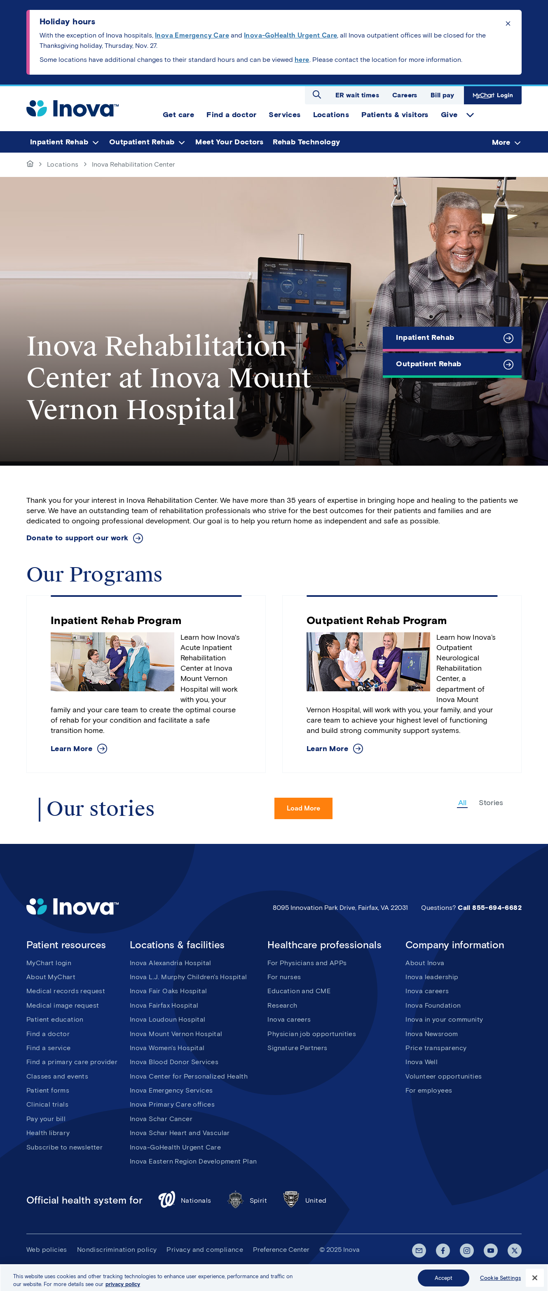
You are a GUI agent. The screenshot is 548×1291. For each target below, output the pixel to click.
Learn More (71, 748)
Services (284, 114)
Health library (48, 1133)
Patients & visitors (395, 114)
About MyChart (50, 977)
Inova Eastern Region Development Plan (193, 1161)
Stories (491, 803)
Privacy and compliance (204, 1249)
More (501, 142)
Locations (331, 114)
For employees (428, 1090)
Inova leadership (431, 977)
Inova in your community (444, 1019)
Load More (303, 808)
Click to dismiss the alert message (508, 23)
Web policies (46, 1249)
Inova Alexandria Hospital (170, 963)
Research (282, 1005)
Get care (178, 114)
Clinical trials (47, 1104)
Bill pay (442, 95)
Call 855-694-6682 (490, 908)
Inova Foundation (433, 1005)
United (304, 1200)
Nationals (184, 1200)
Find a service (48, 1048)
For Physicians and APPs (307, 963)
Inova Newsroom (431, 1034)
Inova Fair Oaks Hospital (168, 991)
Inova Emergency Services (171, 1090)
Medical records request (65, 991)
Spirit (246, 1200)
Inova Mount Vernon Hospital (176, 1034)
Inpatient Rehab (59, 141)
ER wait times (357, 95)
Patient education (55, 1019)
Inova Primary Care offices (172, 1104)
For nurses (284, 977)
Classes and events (57, 1076)
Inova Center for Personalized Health (189, 1076)
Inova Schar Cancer (161, 1119)
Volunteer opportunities (443, 1076)
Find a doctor (231, 114)
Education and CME (298, 991)
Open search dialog (317, 94)
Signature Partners (297, 1048)
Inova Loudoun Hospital (168, 1019)
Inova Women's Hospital (167, 1048)
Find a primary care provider (71, 1062)
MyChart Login (493, 95)
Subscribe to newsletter (64, 1147)
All (462, 803)
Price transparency (435, 1048)
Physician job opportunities (311, 1034)
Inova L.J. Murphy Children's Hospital (188, 977)
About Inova (424, 963)
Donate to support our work (77, 538)
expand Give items (470, 115)
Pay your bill (46, 1119)
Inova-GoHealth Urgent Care (175, 1147)
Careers (404, 95)
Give (449, 114)
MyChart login (48, 963)
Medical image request (62, 1005)
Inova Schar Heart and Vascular (180, 1133)
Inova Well (421, 1062)
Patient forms (47, 1090)
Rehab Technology (306, 141)
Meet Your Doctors (229, 141)
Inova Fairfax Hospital (164, 1005)
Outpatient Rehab (141, 141)
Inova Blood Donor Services (174, 1062)
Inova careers (289, 1019)
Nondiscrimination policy (117, 1249)
